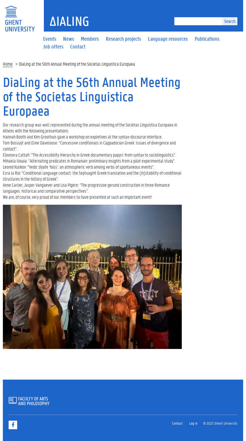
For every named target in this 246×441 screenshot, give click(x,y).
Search (229, 21)
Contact (177, 423)
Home (8, 64)
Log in (193, 423)
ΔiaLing (69, 21)
